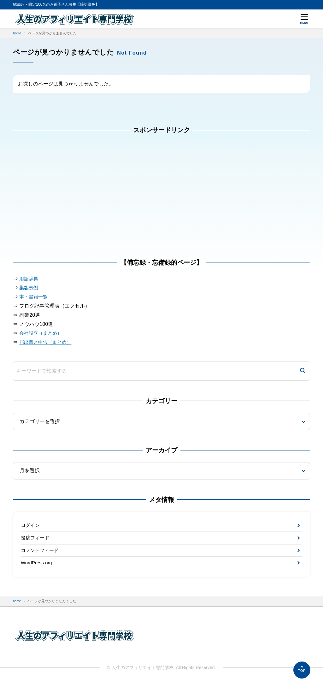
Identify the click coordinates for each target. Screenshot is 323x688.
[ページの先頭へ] (301, 670)
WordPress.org (37, 566)
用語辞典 (29, 278)
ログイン (31, 525)
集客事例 (29, 287)
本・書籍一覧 (34, 296)
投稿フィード (36, 539)
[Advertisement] (60, 199)
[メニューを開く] (304, 19)
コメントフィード (41, 552)
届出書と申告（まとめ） (47, 342)
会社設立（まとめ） (42, 333)
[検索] (302, 371)
